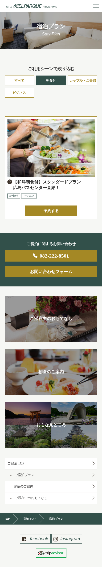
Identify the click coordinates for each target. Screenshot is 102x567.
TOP (7, 519)
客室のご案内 (23, 486)
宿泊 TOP (29, 519)
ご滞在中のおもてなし (31, 498)
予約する (51, 211)
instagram (69, 538)
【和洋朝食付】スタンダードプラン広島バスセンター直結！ (47, 185)
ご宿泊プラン (24, 475)
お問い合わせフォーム (51, 271)
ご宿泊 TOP (15, 463)
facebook (38, 538)
